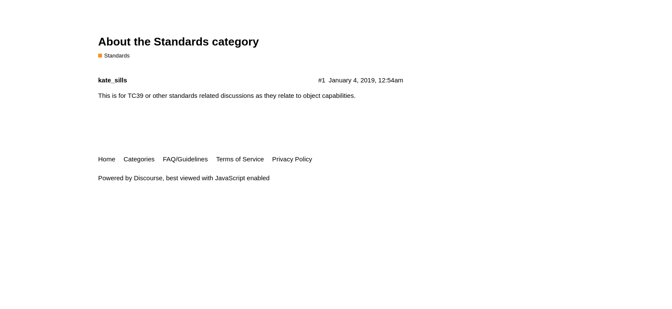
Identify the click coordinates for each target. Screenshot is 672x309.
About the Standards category (178, 41)
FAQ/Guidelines (185, 159)
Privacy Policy (292, 159)
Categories (139, 159)
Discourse (148, 178)
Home (106, 159)
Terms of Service (240, 159)
